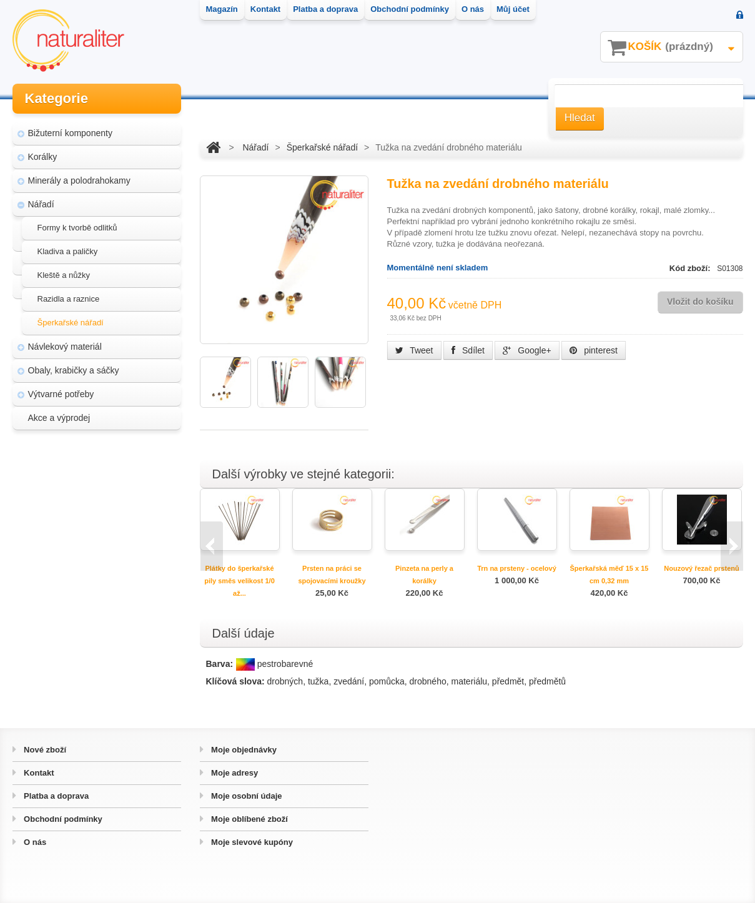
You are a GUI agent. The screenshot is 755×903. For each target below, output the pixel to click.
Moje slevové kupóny (251, 842)
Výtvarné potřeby (61, 392)
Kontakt (38, 772)
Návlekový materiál (65, 345)
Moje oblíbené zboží (248, 819)
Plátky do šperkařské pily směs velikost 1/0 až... (239, 581)
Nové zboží (44, 749)
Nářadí (41, 202)
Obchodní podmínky (62, 819)
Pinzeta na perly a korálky (424, 575)
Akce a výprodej (59, 416)
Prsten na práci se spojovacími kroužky (331, 575)
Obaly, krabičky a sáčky (73, 368)
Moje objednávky (243, 749)
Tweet (414, 350)
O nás (34, 842)
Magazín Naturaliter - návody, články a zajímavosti (92, 486)
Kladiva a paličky (67, 249)
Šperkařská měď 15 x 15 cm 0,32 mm (609, 575)
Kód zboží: (691, 268)
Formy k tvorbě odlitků (77, 225)
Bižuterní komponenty (70, 131)
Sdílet (468, 350)
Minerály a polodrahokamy (79, 179)
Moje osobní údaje (245, 796)
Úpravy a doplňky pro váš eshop (98, 516)
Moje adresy (234, 772)
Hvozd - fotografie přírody (85, 540)
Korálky (42, 155)
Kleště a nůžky (64, 273)
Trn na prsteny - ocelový (516, 568)
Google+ (527, 350)
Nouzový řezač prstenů (701, 568)
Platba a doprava (55, 796)
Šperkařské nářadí (70, 320)
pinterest (594, 350)
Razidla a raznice (68, 297)
